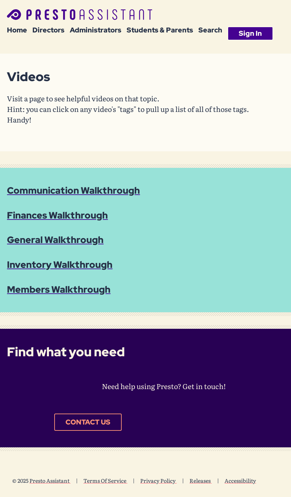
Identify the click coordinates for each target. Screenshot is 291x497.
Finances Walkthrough (57, 215)
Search (210, 29)
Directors (48, 29)
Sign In (250, 33)
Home (17, 29)
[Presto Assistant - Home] (79, 16)
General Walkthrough (55, 239)
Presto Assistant (49, 480)
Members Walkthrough (58, 289)
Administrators (95, 29)
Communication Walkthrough (73, 190)
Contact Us (87, 421)
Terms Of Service (105, 480)
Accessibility (240, 480)
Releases (200, 480)
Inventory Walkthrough (59, 264)
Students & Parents (160, 29)
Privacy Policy (158, 480)
